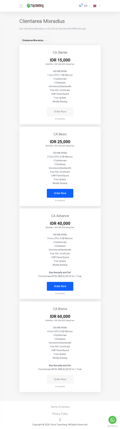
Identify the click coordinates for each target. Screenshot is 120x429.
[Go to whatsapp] (112, 420)
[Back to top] (60, 420)
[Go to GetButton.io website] (112, 426)
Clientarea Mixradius (34, 40)
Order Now (60, 193)
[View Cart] (80, 6)
